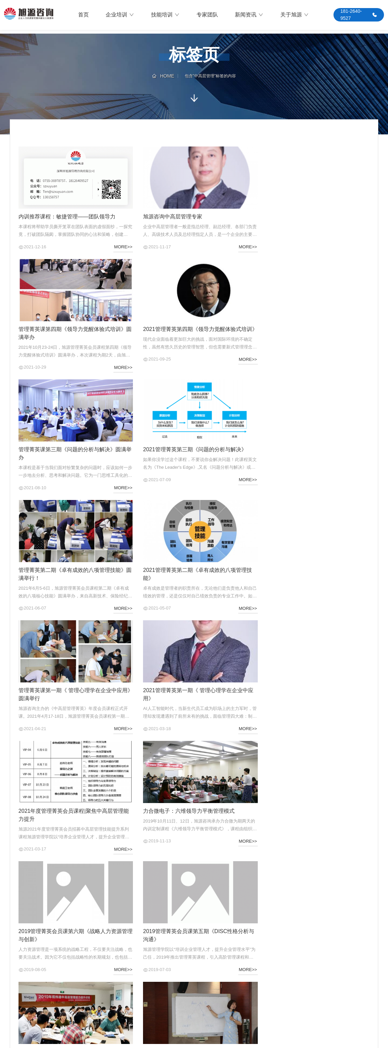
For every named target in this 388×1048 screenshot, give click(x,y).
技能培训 (165, 15)
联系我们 (19, 995)
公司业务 (19, 975)
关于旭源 (294, 15)
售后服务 (189, 975)
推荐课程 (104, 985)
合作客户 (19, 985)
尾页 (223, 907)
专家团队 (207, 15)
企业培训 (120, 15)
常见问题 (189, 985)
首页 (83, 15)
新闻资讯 (249, 15)
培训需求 (104, 966)
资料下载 (189, 995)
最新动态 (189, 966)
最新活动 (104, 975)
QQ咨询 (353, 1001)
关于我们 (305, 1001)
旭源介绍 (19, 966)
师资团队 (104, 995)
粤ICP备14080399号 (360, 1040)
